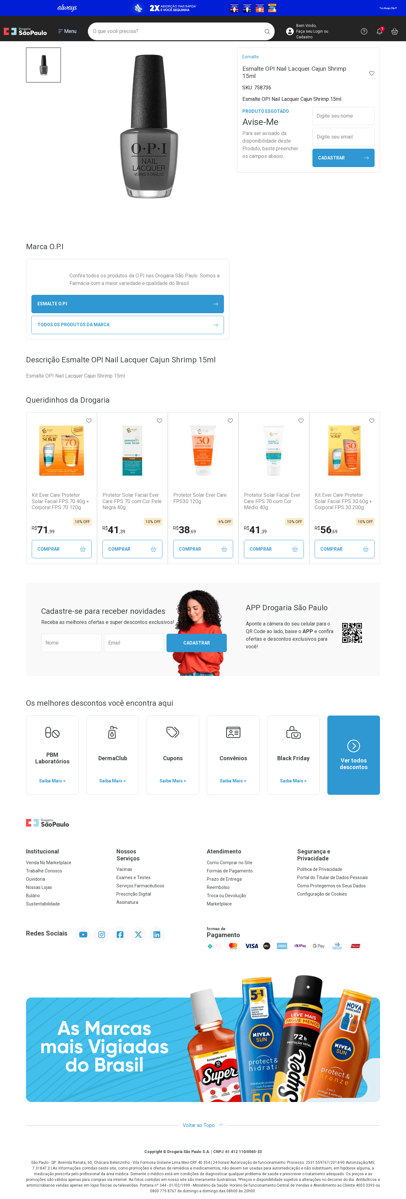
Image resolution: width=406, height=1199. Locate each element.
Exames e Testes (133, 877)
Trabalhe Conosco (44, 870)
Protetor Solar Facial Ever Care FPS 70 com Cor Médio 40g (272, 501)
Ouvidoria (35, 879)
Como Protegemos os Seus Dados (331, 885)
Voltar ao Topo (203, 1125)
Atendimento (224, 851)
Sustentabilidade (43, 903)
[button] (43, 65)
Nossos (157, 855)
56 (326, 530)
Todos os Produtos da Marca (127, 324)
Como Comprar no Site (229, 862)
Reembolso (218, 887)
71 (43, 530)
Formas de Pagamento (230, 870)
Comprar (61, 549)
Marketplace (219, 903)
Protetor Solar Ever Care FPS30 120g (200, 498)
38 (184, 530)
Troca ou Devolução (226, 895)
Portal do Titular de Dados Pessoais (332, 877)
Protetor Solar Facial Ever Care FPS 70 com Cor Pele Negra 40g (132, 501)
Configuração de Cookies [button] (322, 894)
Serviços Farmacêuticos (140, 885)
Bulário (33, 895)
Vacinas (124, 869)
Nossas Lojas (39, 887)
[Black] (203, 8)
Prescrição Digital (133, 894)
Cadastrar (343, 158)
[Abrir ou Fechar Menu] (67, 31)
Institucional (42, 851)
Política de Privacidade (319, 869)
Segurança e (338, 855)
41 (113, 530)
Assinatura (127, 902)
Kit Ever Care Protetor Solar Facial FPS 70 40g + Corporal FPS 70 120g (60, 501)
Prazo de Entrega (224, 879)
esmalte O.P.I (127, 304)
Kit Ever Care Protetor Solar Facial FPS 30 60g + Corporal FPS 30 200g (343, 501)
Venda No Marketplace (48, 862)
